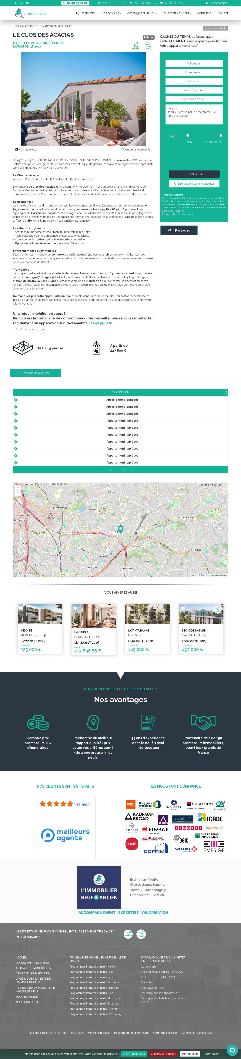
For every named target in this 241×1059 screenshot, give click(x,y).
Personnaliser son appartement (160, 997)
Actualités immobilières (33, 972)
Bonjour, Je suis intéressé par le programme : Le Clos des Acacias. (194, 114)
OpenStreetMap (208, 580)
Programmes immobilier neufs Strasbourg (95, 1018)
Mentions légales (186, 214)
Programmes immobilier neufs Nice (91, 997)
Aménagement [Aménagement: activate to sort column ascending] (158, 392)
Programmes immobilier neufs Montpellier (96, 1002)
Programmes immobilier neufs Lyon (92, 981)
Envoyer (194, 174)
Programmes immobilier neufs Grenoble (94, 1013)
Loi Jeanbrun (149, 971)
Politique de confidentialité (131, 1037)
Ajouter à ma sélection (137, 149)
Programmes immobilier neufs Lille (91, 976)
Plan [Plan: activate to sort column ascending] (182, 392)
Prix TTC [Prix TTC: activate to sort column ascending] (101, 392)
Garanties (147, 986)
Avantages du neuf (141, 13)
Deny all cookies (163, 1053)
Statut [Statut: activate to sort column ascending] (202, 392)
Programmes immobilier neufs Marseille (94, 992)
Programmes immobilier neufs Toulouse (94, 1008)
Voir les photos (26, 149)
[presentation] (194, 156)
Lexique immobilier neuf (33, 967)
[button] (23, 99)
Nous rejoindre (27, 1001)
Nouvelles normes (152, 992)
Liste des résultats (215, 28)
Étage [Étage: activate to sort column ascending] (131, 392)
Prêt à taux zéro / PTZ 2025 (158, 981)
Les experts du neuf (177, 13)
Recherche (86, 13)
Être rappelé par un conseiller (194, 183)
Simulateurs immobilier (32, 977)
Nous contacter (28, 1006)
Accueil (21, 962)
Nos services (111, 13)
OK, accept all (134, 1053)
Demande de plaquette (36, 372)
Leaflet (194, 580)
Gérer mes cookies (165, 1037)
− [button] (18, 497)
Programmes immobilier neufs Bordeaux (94, 986)
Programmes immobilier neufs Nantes (93, 971)
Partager (179, 230)
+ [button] (18, 492)
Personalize (190, 1053)
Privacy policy (210, 1053)
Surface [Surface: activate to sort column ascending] (69, 392)
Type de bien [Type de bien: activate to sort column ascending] (35, 392)
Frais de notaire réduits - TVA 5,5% (162, 976)
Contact (222, 13)
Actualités (204, 13)
